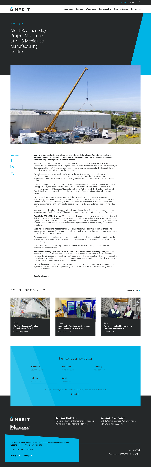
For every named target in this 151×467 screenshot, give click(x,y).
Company (98, 366)
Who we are (91, 9)
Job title (34, 378)
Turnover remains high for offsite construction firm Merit (117, 327)
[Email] (75, 382)
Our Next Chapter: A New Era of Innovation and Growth (26, 327)
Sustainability (105, 9)
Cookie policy (29, 449)
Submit (74, 394)
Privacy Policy (83, 390)
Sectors (79, 9)
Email (65, 378)
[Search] (140, 2)
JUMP (138, 450)
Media (123, 2)
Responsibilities (121, 9)
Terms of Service (97, 390)
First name (36, 366)
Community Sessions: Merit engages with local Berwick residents (74, 327)
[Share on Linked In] (14, 166)
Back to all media (41, 276)
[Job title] (44, 382)
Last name (66, 366)
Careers (132, 2)
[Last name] (75, 370)
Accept (27, 455)
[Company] (107, 370)
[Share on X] (14, 173)
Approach (68, 9)
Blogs (15, 323)
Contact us (136, 9)
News (12, 23)
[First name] (44, 370)
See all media (132, 291)
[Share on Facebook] (14, 160)
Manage (14, 455)
